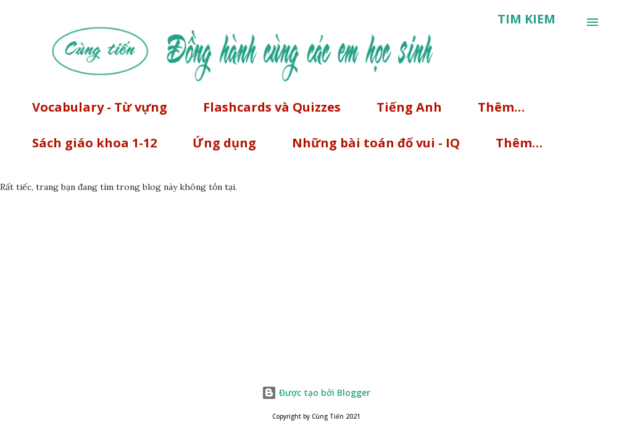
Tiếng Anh (409, 107)
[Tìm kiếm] (526, 19)
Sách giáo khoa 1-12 (94, 142)
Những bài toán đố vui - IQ (376, 142)
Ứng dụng (224, 142)
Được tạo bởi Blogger (316, 392)
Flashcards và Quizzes (272, 107)
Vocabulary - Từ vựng (99, 107)
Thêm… (501, 107)
